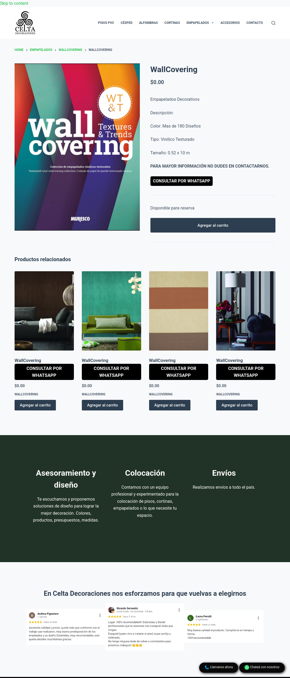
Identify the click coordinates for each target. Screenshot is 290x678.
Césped (126, 23)
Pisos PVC (106, 23)
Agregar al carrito (213, 225)
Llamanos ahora (218, 667)
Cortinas (172, 23)
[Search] (273, 23)
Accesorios (230, 23)
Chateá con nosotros (261, 667)
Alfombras (148, 23)
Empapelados (201, 23)
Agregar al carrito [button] (35, 405)
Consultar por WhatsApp (181, 180)
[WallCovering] (44, 311)
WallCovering (28, 360)
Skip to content (14, 3)
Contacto (254, 23)
